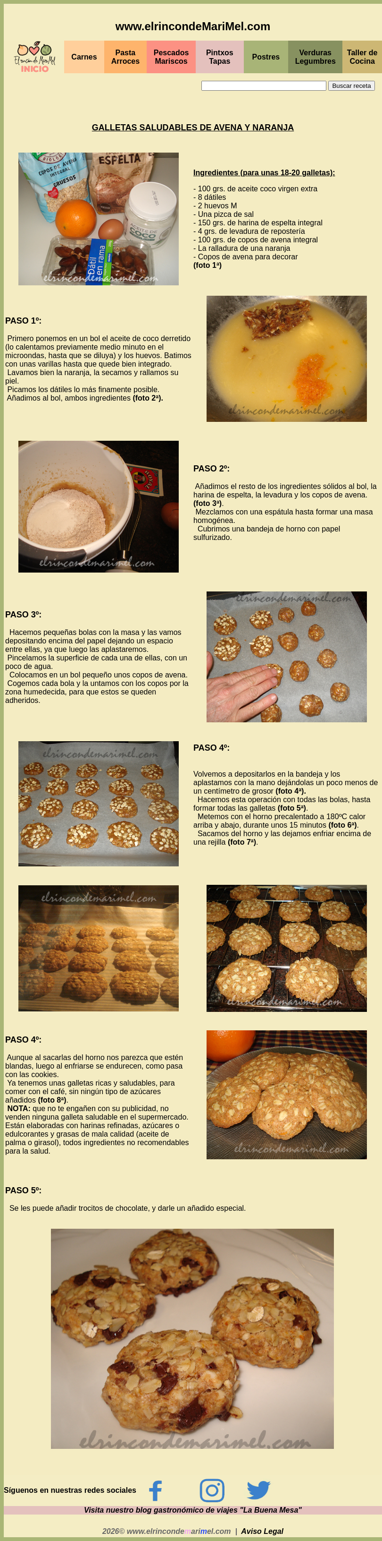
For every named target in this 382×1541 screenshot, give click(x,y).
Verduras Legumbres (315, 57)
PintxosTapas (219, 57)
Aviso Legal (262, 1531)
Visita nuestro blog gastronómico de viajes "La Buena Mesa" (193, 1510)
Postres (266, 57)
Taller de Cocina (362, 57)
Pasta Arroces (125, 57)
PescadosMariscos (171, 57)
